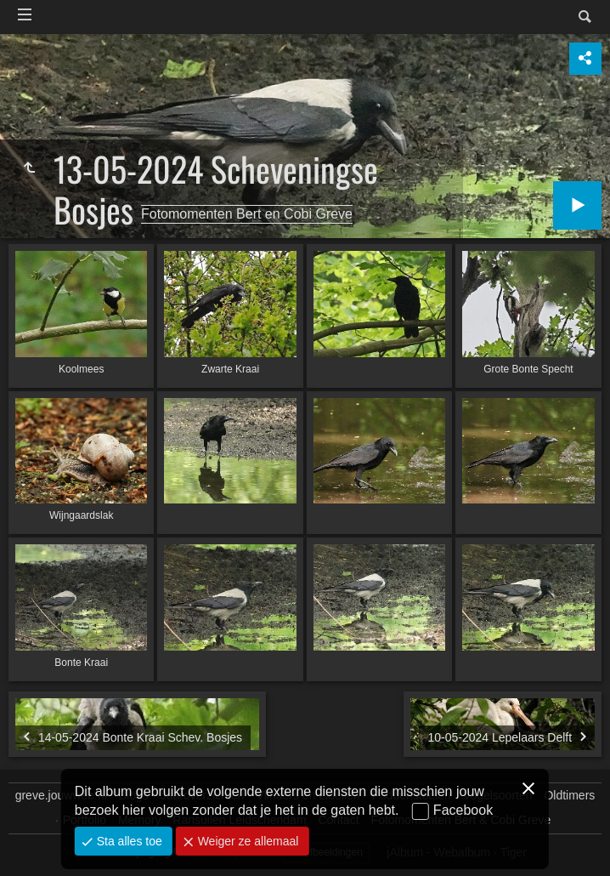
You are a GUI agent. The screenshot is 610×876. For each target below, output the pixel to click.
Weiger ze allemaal (247, 841)
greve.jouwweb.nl (61, 795)
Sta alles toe (127, 841)
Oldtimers (569, 795)
